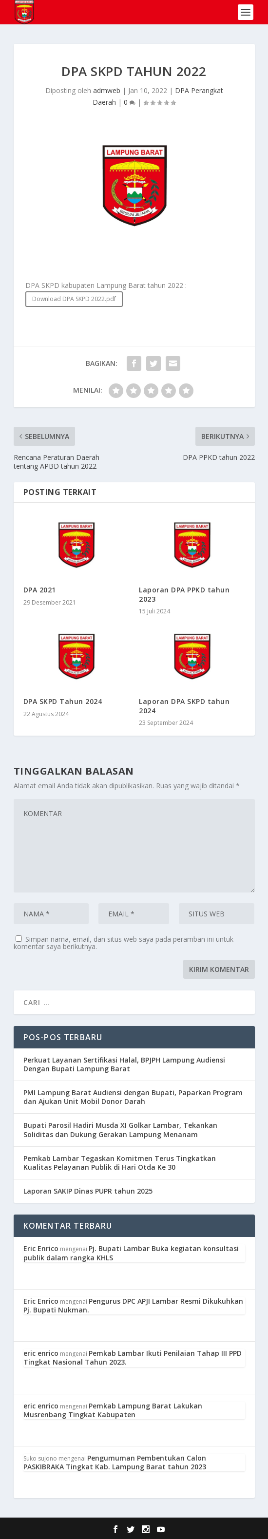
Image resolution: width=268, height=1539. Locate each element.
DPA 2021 (39, 589)
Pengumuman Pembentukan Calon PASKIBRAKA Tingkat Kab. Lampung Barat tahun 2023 (114, 1462)
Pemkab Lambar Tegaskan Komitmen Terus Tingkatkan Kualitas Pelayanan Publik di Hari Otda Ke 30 (119, 1163)
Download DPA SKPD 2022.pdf (74, 299)
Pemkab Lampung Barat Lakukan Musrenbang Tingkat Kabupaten (112, 1410)
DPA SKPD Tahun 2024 (62, 701)
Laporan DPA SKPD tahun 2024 (184, 706)
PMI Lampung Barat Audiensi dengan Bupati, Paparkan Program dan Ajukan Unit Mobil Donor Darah (133, 1097)
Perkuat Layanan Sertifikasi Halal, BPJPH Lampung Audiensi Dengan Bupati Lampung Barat (124, 1064)
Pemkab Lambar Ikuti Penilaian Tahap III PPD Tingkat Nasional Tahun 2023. (132, 1358)
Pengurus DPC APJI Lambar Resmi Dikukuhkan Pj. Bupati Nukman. (133, 1305)
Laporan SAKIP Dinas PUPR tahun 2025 (88, 1191)
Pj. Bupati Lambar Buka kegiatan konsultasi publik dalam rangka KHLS (131, 1253)
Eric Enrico (40, 1248)
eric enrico (40, 1353)
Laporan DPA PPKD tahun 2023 (184, 594)
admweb (106, 90)
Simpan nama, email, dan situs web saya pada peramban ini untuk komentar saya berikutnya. (123, 942)
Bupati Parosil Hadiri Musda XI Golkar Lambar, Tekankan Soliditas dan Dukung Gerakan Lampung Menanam (120, 1130)
